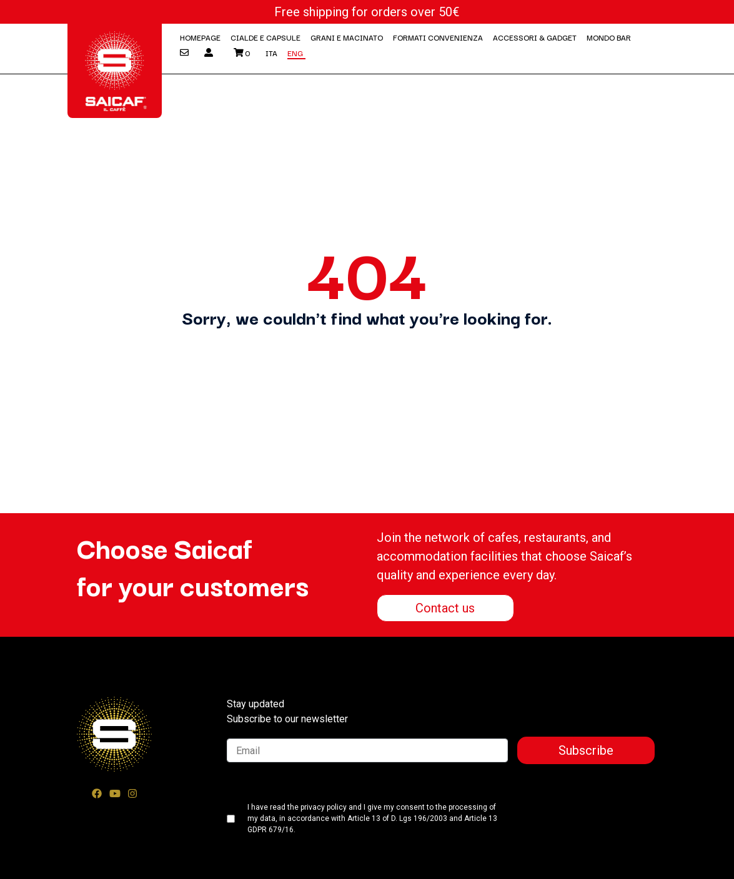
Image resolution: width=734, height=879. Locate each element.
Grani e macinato (346, 37)
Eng (295, 53)
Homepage (200, 37)
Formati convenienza (438, 37)
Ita (271, 53)
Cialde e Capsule (265, 37)
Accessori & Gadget (535, 37)
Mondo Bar (609, 37)
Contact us (445, 608)
